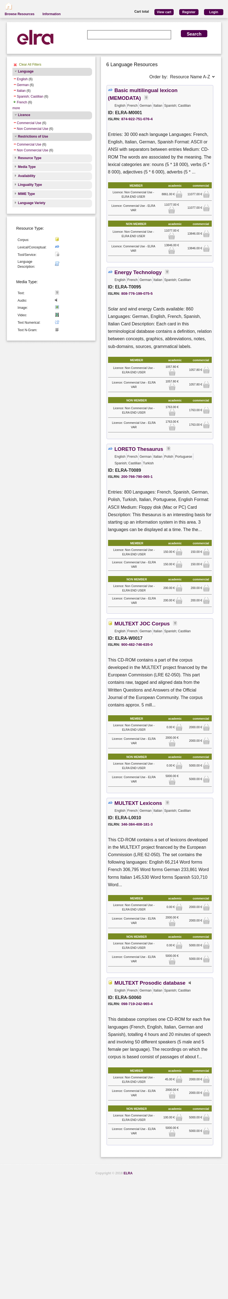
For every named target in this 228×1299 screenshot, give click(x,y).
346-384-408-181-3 (137, 824)
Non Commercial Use (32, 129)
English (22, 79)
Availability (26, 176)
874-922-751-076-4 (137, 119)
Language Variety (31, 203)
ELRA (128, 1173)
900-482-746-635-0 (137, 644)
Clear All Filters (30, 64)
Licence (24, 115)
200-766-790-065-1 (137, 477)
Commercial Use (29, 123)
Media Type (27, 167)
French (22, 102)
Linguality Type (30, 185)
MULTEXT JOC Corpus (142, 623)
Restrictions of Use (33, 136)
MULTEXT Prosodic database (150, 983)
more (16, 108)
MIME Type (26, 194)
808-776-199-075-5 (137, 293)
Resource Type (29, 158)
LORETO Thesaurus (138, 449)
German (23, 85)
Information (51, 14)
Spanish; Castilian (30, 96)
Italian (21, 91)
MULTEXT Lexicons (138, 803)
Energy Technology (138, 272)
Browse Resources (19, 14)
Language (26, 71)
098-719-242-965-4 (137, 1004)
